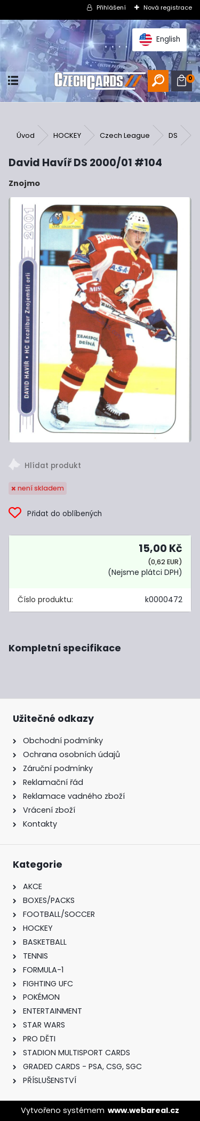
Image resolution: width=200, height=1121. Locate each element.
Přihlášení (111, 7)
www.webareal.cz (143, 1110)
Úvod (26, 135)
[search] (158, 81)
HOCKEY (67, 135)
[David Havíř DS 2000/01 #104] (100, 319)
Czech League (125, 135)
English (159, 39)
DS (173, 135)
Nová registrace (167, 7)
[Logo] (100, 81)
